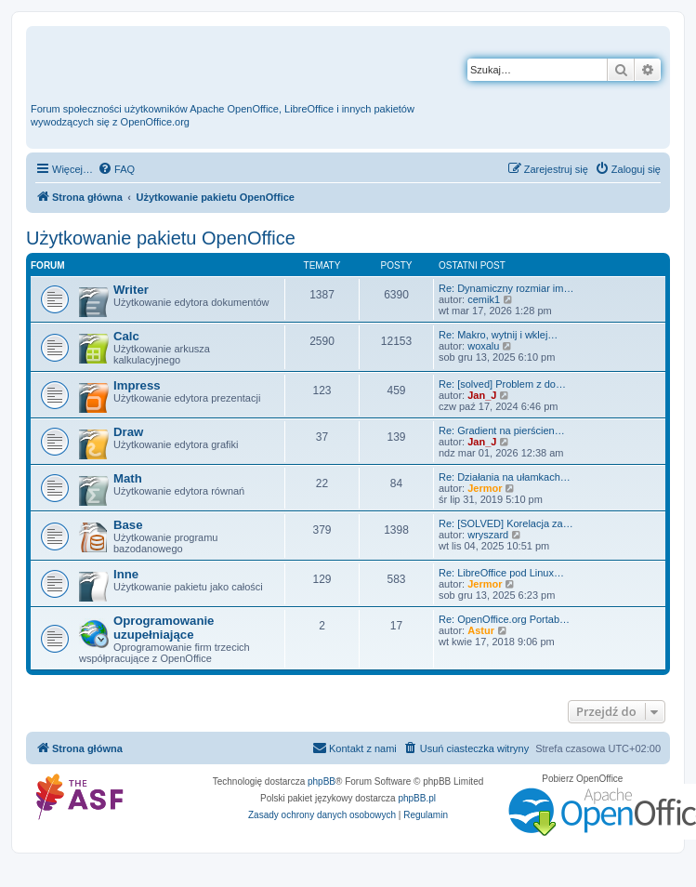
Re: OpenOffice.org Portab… (504, 619)
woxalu (483, 345)
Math (127, 478)
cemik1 (483, 299)
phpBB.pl (417, 798)
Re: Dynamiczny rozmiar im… (506, 288)
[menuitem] (116, 169)
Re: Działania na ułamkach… (505, 477)
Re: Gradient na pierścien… (502, 430)
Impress (137, 385)
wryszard (487, 534)
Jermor (484, 488)
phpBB (321, 781)
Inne (125, 574)
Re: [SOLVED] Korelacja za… (506, 523)
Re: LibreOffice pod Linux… (501, 572)
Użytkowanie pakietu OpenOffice (160, 238)
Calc (126, 336)
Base (128, 525)
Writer (131, 290)
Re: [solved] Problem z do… (502, 384)
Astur (480, 630)
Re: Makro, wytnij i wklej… (498, 334)
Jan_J (481, 395)
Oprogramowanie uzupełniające (163, 628)
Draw (128, 432)
